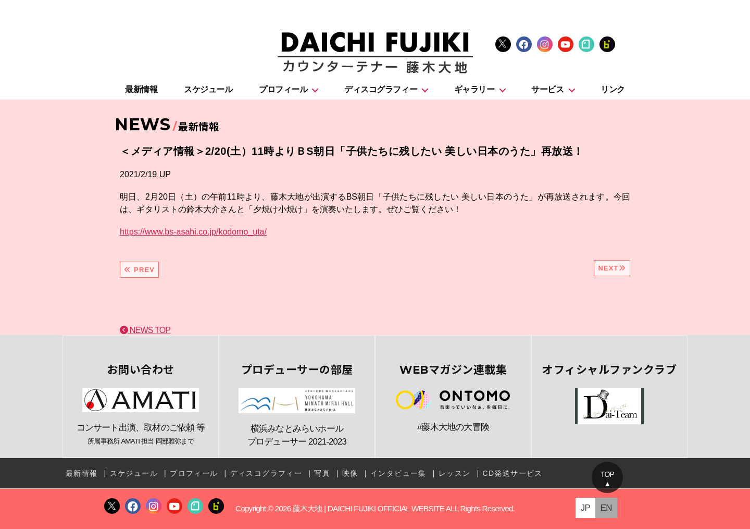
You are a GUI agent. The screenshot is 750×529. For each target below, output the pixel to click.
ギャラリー (474, 89)
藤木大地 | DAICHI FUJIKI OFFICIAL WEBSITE (368, 508)
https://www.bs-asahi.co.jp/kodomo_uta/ (193, 231)
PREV (139, 270)
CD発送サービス (512, 473)
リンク (613, 89)
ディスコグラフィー (380, 89)
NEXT (612, 268)
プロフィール (283, 89)
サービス (547, 89)
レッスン (455, 473)
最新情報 (141, 89)
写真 (322, 473)
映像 (350, 473)
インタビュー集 (398, 473)
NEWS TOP (145, 330)
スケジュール (208, 89)
